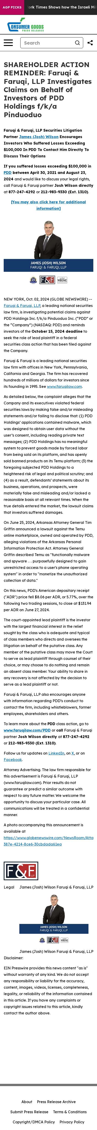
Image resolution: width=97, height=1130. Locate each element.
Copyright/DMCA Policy (34, 1122)
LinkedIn (56, 753)
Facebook (13, 759)
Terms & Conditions (70, 1112)
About (26, 1101)
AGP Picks (12, 7)
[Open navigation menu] (8, 42)
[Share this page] (90, 42)
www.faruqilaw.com (64, 386)
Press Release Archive (56, 1101)
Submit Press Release (29, 1112)
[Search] (46, 42)
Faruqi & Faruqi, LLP (22, 305)
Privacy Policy (71, 1122)
